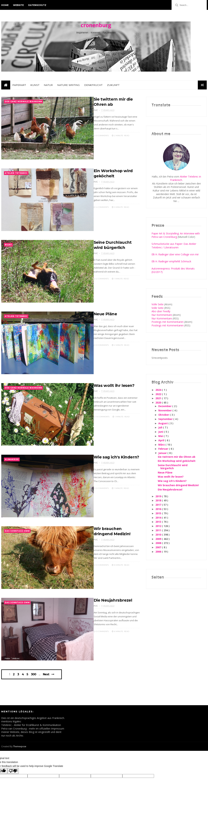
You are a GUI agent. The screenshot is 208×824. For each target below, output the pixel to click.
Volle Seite (158, 304)
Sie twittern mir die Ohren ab (176, 456)
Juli (160, 427)
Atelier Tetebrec (16, 173)
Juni (161, 431)
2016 (158, 509)
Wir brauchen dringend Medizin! (178, 485)
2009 (158, 539)
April (161, 440)
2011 (158, 530)
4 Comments (101, 207)
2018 (158, 500)
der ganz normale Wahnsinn (23, 101)
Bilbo (8, 245)
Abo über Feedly (161, 311)
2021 (158, 398)
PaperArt (19, 85)
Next (46, 674)
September (165, 419)
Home (5, 5)
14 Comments (101, 416)
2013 (158, 521)
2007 (158, 547)
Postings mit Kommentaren (168, 322)
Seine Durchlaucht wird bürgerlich (172, 466)
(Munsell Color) (186, 237)
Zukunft (113, 85)
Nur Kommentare (162, 315)
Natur (48, 85)
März (161, 444)
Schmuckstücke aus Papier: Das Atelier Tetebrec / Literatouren (174, 245)
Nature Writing (68, 85)
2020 (158, 402)
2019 (158, 496)
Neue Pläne (105, 314)
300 (33, 674)
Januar (162, 453)
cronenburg (96, 25)
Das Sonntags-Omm (17, 531)
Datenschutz (37, 5)
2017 (158, 504)
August (163, 423)
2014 (158, 517)
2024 (158, 390)
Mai (161, 436)
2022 (158, 394)
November (165, 410)
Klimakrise (12, 459)
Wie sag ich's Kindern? (116, 457)
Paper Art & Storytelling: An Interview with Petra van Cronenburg (176, 235)
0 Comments (101, 135)
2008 (158, 543)
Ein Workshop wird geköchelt (176, 461)
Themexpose (19, 746)
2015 (158, 513)
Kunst (35, 85)
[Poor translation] (13, 771)
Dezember (165, 406)
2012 (158, 526)
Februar (163, 448)
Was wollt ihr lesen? (114, 385)
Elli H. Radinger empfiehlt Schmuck (171, 261)
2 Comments (101, 279)
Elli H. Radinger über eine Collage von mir (175, 254)
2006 (158, 551)
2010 (158, 534)
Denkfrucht (93, 85)
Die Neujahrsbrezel (113, 600)
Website (18, 5)
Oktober (164, 414)
